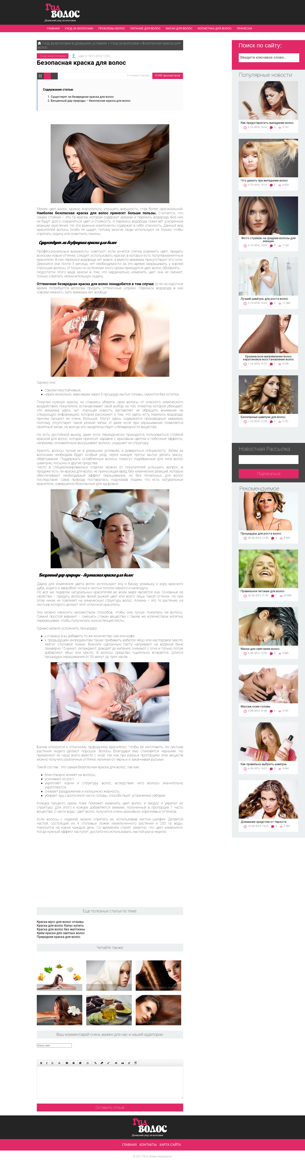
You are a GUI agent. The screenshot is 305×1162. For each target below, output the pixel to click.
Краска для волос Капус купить (60, 925)
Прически (244, 28)
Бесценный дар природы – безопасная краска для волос (91, 100)
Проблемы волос (111, 28)
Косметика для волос (215, 28)
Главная (53, 28)
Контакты (148, 1144)
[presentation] (112, 1051)
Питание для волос (145, 28)
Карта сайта (170, 1144)
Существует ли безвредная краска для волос (82, 97)
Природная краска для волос (58, 937)
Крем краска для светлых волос (61, 933)
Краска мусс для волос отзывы (60, 922)
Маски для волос (179, 28)
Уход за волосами (79, 28)
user (81, 56)
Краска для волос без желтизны (61, 929)
